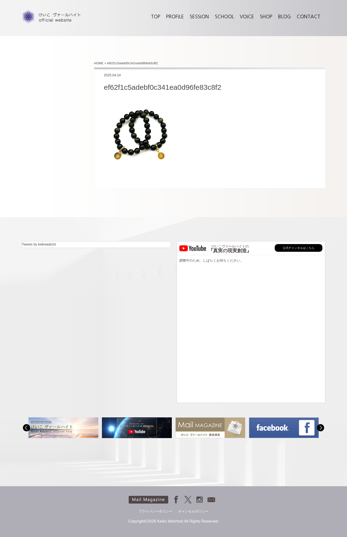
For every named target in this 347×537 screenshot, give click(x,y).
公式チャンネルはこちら (298, 248)
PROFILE (175, 16)
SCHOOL (224, 16)
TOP (155, 16)
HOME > (100, 63)
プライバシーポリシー (155, 511)
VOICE (247, 16)
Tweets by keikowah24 (39, 244)
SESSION (199, 16)
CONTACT (308, 16)
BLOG (284, 16)
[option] (63, 427)
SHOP (266, 16)
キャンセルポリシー (193, 511)
